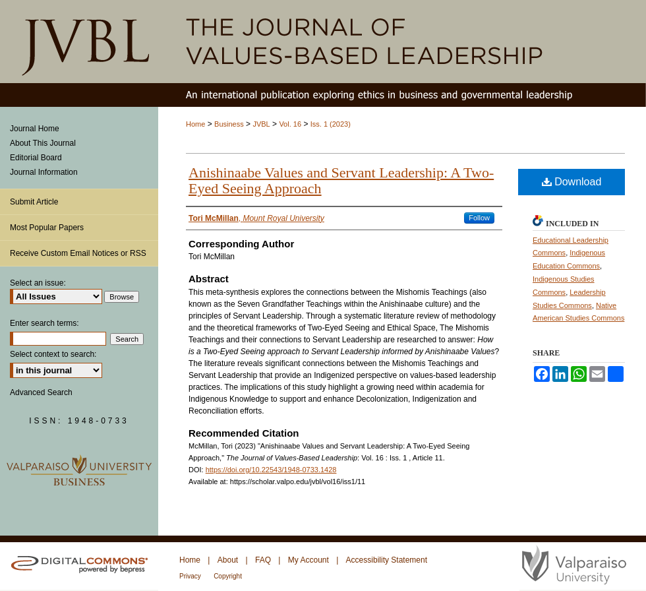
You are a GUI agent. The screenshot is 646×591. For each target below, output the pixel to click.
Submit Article (34, 201)
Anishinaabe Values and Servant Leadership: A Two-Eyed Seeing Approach (341, 180)
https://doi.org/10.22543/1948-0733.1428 (271, 470)
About (228, 560)
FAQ (263, 560)
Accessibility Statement (386, 560)
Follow (479, 218)
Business (229, 124)
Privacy (190, 576)
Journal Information (44, 172)
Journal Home (34, 128)
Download (572, 181)
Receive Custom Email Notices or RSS (78, 253)
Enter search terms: (44, 323)
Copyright (228, 576)
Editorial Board (36, 157)
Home (195, 124)
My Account (308, 560)
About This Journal (43, 143)
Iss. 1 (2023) (330, 124)
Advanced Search (41, 392)
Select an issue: (38, 283)
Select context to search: (53, 354)
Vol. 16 (290, 124)
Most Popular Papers (47, 227)
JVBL (261, 124)
